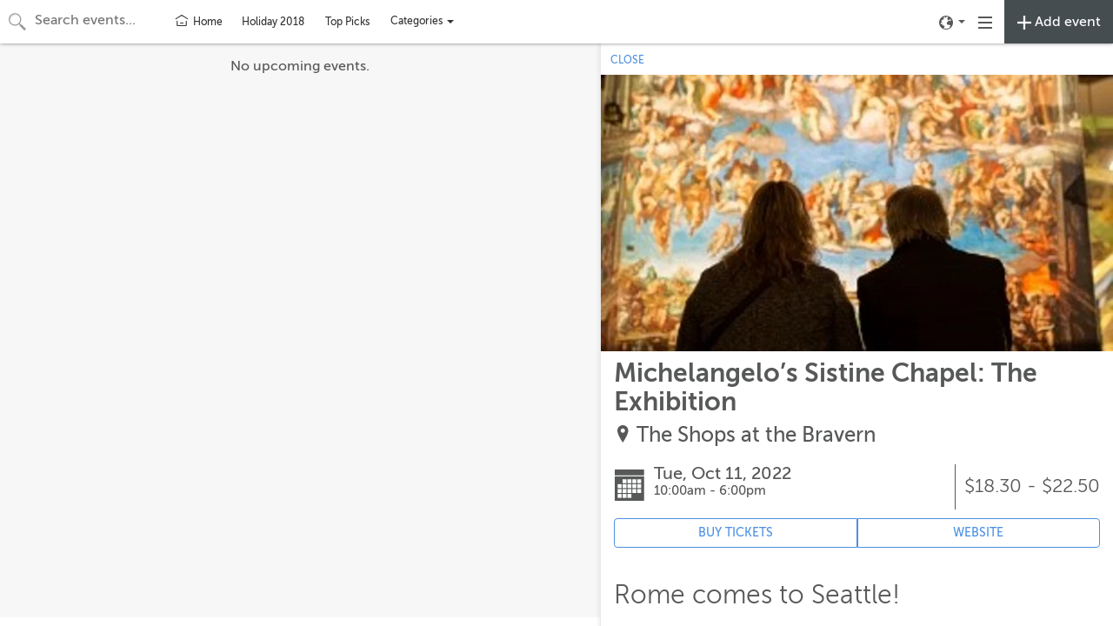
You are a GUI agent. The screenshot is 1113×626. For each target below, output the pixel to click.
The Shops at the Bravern (756, 435)
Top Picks (347, 22)
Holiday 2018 (273, 22)
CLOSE (627, 60)
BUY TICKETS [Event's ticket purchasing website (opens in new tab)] (735, 532)
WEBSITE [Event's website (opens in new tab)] (978, 532)
